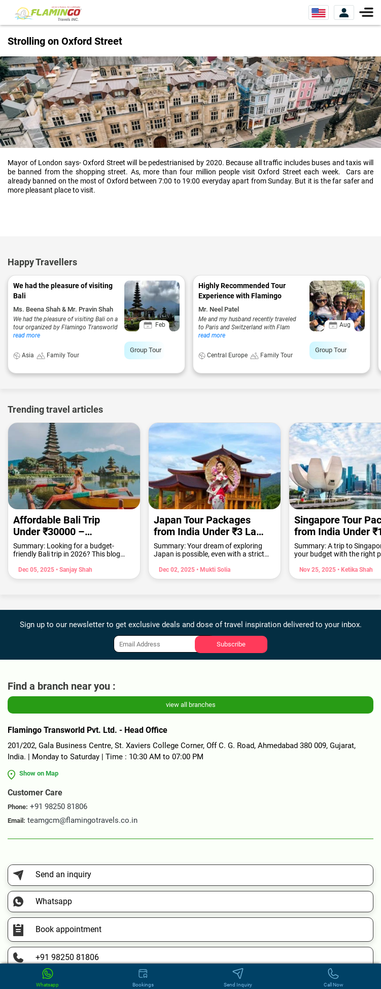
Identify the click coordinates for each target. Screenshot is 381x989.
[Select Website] (318, 12)
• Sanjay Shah (73, 569)
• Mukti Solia (212, 569)
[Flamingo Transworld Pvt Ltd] (48, 13)
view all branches (191, 704)
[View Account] (344, 12)
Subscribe (231, 644)
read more (26, 335)
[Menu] (366, 11)
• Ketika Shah (354, 569)
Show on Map (38, 773)
